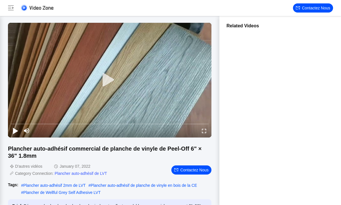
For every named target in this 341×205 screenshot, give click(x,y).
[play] (110, 80)
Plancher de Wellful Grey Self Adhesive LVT (62, 192)
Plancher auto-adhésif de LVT (81, 173)
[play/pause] (15, 130)
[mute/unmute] (26, 130)
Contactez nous (313, 8)
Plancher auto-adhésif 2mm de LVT (54, 185)
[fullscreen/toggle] (204, 130)
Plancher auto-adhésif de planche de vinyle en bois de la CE (144, 185)
